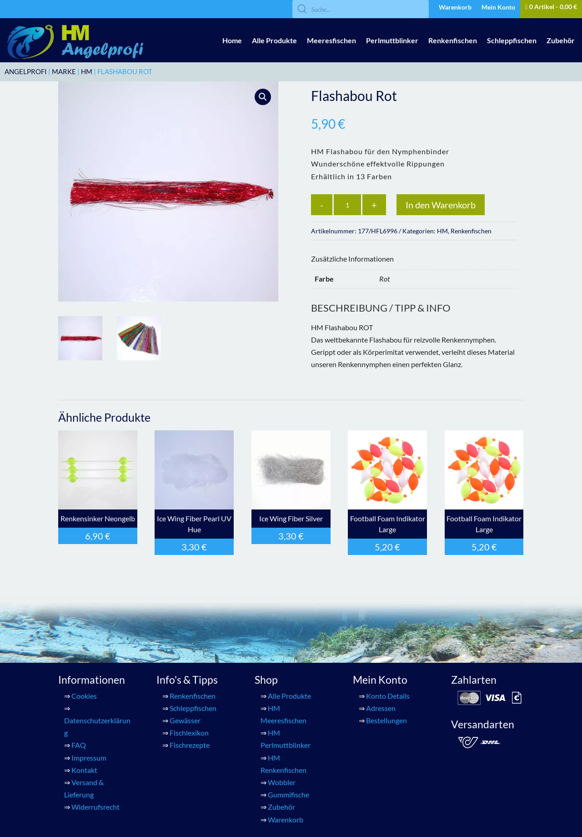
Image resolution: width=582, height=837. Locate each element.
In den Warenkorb (441, 204)
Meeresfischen (331, 40)
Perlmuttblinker (392, 40)
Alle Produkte (274, 40)
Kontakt (84, 770)
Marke (64, 71)
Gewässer (185, 720)
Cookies (84, 695)
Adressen (381, 708)
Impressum (88, 757)
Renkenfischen (452, 40)
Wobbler (282, 782)
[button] (263, 97)
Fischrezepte (190, 745)
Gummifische (288, 794)
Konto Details (388, 695)
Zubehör (561, 40)
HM (86, 71)
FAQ (78, 745)
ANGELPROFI (26, 71)
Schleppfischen (512, 40)
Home (232, 40)
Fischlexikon (189, 732)
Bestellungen (386, 720)
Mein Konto (498, 7)
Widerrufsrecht (95, 806)
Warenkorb (455, 7)
